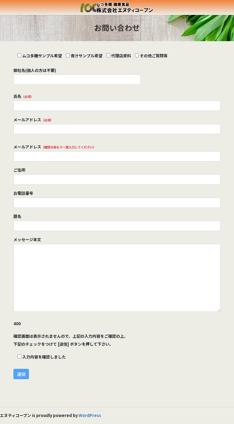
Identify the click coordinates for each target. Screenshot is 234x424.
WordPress (90, 415)
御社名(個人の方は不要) (77, 76)
